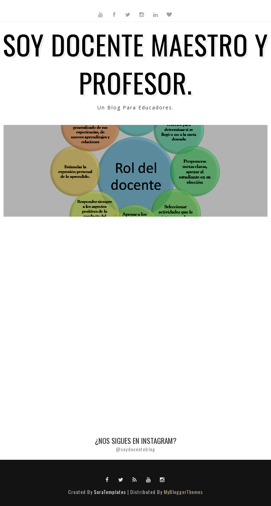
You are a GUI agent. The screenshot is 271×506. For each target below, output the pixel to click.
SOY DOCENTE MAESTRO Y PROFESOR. (135, 63)
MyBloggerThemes (183, 491)
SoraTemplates (110, 491)
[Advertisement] (135, 282)
